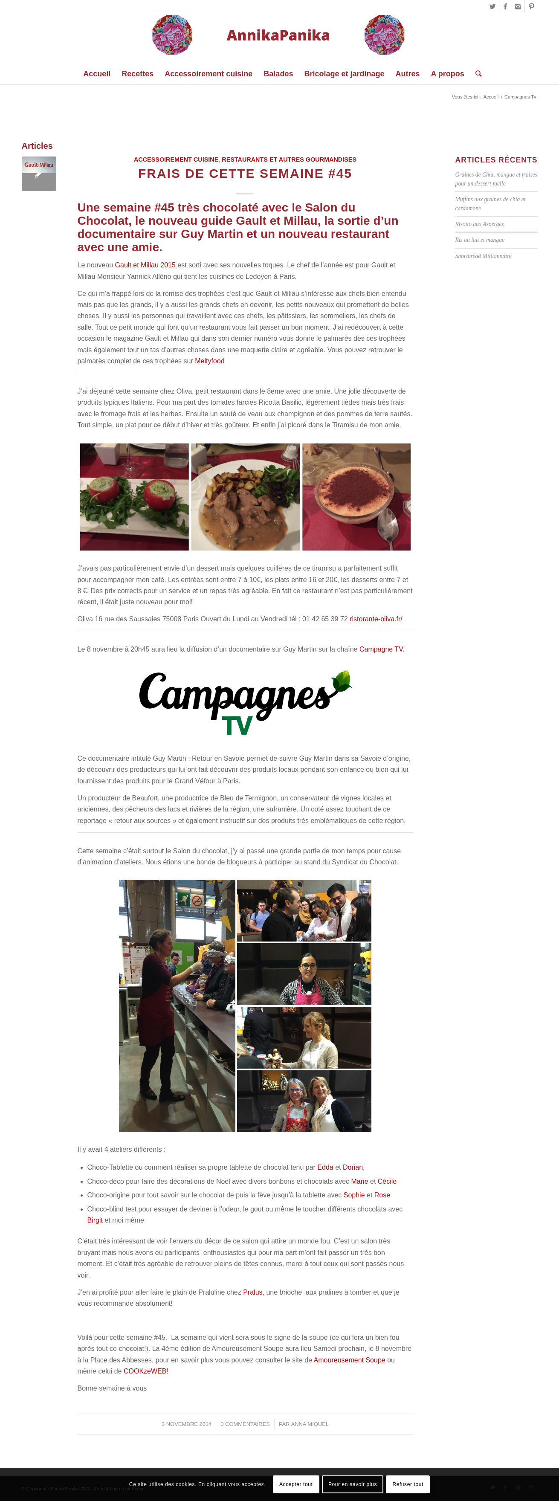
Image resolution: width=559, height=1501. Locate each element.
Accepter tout (296, 1484)
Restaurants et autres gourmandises (289, 159)
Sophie (354, 1195)
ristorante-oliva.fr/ (376, 619)
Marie (359, 1181)
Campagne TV (381, 649)
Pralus (252, 1292)
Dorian (353, 1167)
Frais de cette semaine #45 (245, 173)
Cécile (387, 1181)
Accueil (491, 96)
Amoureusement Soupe (349, 1360)
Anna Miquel (310, 1424)
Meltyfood (209, 361)
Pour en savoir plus (352, 1484)
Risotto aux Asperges (479, 224)
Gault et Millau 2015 (145, 265)
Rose (382, 1195)
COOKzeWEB (145, 1371)
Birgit (95, 1220)
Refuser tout (407, 1484)
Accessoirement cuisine (176, 159)
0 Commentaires (245, 1424)
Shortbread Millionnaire (483, 256)
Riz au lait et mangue (480, 240)
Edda (325, 1167)
